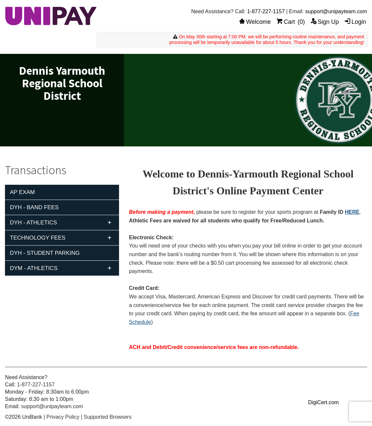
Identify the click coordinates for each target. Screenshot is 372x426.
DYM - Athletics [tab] (34, 268)
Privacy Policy (62, 417)
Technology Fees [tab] (37, 238)
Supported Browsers (108, 417)
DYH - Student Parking (45, 253)
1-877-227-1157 (266, 11)
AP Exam (22, 192)
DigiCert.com (323, 402)
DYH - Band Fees (34, 207)
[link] (323, 390)
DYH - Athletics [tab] (33, 222)
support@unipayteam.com (336, 11)
